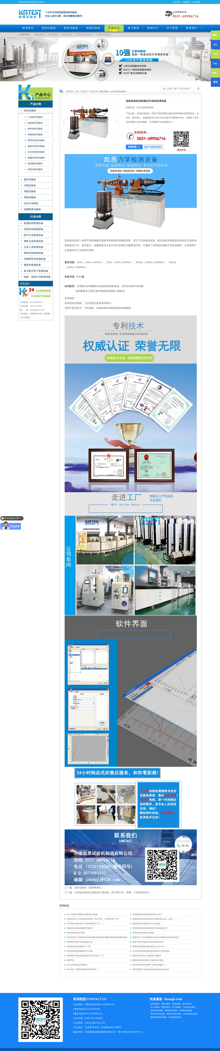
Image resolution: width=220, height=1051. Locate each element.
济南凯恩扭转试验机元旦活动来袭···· (147, 923)
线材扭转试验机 (35, 123)
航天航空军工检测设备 (36, 271)
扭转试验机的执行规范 (76, 933)
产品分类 (93, 91)
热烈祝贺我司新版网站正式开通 (79, 951)
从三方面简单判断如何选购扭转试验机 (82, 914)
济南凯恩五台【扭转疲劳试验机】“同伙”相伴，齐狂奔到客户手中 (93, 919)
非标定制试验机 (35, 169)
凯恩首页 (28, 28)
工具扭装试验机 (189, 1007)
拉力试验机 (155, 1007)
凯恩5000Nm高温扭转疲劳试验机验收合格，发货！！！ (155, 919)
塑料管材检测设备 (33, 253)
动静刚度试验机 (32, 209)
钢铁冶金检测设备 (33, 241)
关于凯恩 (172, 28)
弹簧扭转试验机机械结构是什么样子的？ (148, 946)
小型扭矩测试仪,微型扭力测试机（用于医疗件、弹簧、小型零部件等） (112, 892)
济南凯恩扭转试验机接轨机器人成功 (147, 914)
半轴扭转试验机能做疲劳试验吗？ (80, 928)
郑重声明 (70, 960)
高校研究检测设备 (33, 229)
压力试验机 (176, 1007)
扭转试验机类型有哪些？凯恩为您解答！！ (149, 965)
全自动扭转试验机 (36, 152)
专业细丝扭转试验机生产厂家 (78, 946)
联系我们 (191, 28)
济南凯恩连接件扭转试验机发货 (79, 942)
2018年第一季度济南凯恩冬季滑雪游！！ (83, 969)
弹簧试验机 (93, 28)
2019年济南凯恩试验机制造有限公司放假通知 (150, 951)
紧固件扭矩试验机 (174, 1014)
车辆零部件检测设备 (35, 259)
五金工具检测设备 (33, 247)
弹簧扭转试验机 (35, 134)
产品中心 (84, 91)
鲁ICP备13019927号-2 (130, 1032)
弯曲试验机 (30, 197)
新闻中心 (153, 28)
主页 (77, 91)
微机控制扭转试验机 (158, 1017)
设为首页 (176, 2)
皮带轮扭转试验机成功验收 (143, 933)
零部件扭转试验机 (36, 140)
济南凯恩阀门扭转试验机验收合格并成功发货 (150, 969)
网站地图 (196, 2)
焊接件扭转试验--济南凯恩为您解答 (146, 956)
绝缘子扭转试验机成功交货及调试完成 (147, 942)
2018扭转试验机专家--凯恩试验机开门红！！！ (86, 923)
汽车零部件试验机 (84, 34)
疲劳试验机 (71, 28)
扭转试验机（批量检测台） (89, 887)
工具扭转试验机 (103, 34)
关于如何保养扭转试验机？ (78, 965)
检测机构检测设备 (33, 223)
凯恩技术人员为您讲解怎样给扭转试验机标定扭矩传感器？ (156, 937)
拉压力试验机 (31, 203)
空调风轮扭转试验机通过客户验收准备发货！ (150, 928)
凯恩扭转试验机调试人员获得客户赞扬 (147, 960)
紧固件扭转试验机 (36, 146)
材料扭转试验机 (35, 129)
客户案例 (133, 28)
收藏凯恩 (186, 2)
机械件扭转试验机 (36, 158)
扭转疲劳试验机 (35, 163)
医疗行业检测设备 (33, 235)
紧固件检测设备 (32, 265)
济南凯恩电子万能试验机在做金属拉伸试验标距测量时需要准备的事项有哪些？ (97, 938)
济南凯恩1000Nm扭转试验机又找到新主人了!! (85, 956)
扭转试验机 (49, 28)
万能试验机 (30, 185)
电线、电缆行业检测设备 (37, 277)
